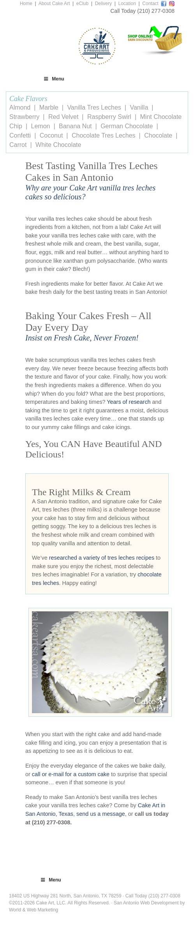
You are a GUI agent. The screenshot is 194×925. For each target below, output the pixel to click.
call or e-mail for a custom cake (70, 774)
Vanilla (139, 107)
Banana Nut (75, 126)
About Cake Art (54, 3)
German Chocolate (127, 126)
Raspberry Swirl (109, 116)
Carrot (17, 144)
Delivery (103, 3)
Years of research (128, 402)
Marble (48, 107)
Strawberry (24, 116)
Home (26, 3)
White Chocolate (58, 144)
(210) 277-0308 (156, 11)
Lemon (40, 126)
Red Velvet (63, 116)
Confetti (20, 135)
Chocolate (158, 135)
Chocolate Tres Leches (104, 135)
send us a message (100, 814)
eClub (82, 3)
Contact (150, 3)
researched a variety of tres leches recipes (101, 558)
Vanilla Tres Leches (94, 107)
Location (127, 3)
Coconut (51, 135)
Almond (19, 107)
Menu (53, 79)
